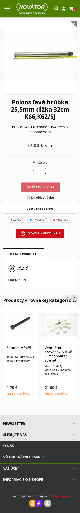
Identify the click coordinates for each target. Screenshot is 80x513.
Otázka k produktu (40, 233)
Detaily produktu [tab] (24, 254)
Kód (11, 280)
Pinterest (60, 219)
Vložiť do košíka (40, 187)
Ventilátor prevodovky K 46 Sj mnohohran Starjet (58, 354)
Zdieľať (16, 219)
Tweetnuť (37, 219)
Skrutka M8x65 (19, 347)
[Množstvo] (37, 171)
